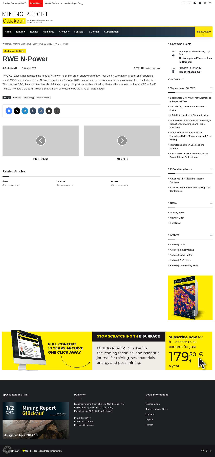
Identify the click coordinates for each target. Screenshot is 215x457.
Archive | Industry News (182, 250)
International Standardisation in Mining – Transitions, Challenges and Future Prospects (190, 124)
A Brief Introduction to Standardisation (189, 115)
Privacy (149, 424)
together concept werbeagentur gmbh (43, 451)
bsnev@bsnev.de (85, 425)
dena (5, 181)
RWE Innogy (29, 98)
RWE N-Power (43, 98)
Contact (78, 31)
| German (94, 31)
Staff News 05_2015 (42, 44)
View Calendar (175, 79)
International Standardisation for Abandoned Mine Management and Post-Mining (191, 136)
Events (34, 31)
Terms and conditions (156, 409)
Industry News (177, 212)
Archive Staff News (22, 44)
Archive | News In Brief (181, 255)
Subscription (111, 31)
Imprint (149, 419)
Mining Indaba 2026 (189, 72)
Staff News (175, 223)
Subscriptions (153, 404)
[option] (36, 420)
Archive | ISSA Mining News (184, 265)
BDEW (114, 181)
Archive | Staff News (180, 260)
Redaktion (10, 68)
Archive (63, 31)
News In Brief (177, 218)
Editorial (21, 31)
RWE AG (17, 98)
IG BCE (61, 181)
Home (8, 31)
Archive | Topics (178, 244)
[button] (7, 449)
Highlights (48, 31)
